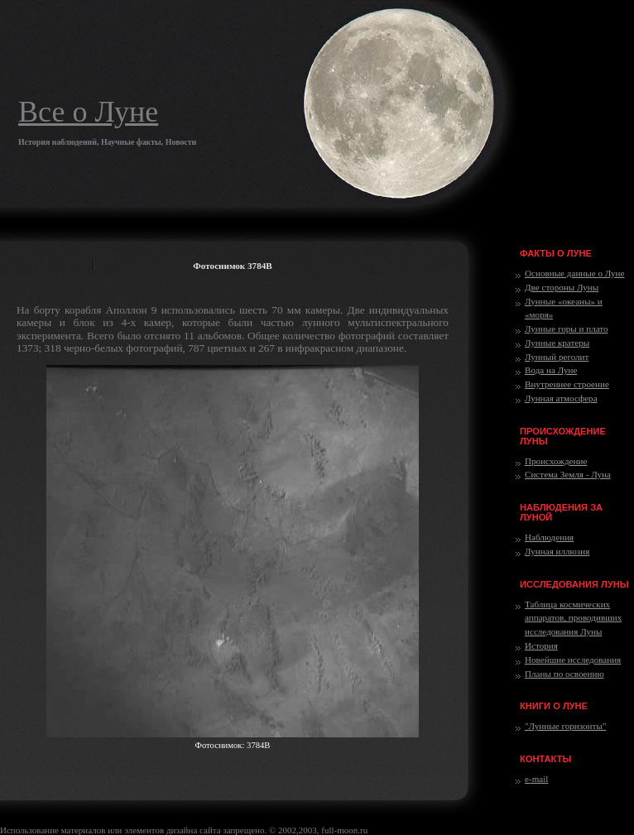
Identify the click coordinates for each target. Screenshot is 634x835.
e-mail (536, 779)
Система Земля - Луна (568, 474)
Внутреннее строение (567, 384)
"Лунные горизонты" (565, 726)
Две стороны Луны (561, 287)
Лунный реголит (556, 357)
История (541, 645)
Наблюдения (549, 537)
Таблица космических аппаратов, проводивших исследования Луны (573, 618)
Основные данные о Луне (574, 273)
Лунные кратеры (557, 343)
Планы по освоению (564, 674)
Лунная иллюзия (557, 551)
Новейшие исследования (573, 660)
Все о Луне (88, 111)
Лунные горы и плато (566, 329)
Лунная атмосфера (561, 398)
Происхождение (556, 461)
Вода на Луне (551, 370)
